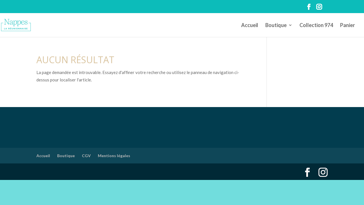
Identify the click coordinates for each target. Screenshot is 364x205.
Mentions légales (114, 155)
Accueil (249, 25)
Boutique (276, 25)
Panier (347, 25)
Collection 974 (316, 25)
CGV (86, 155)
